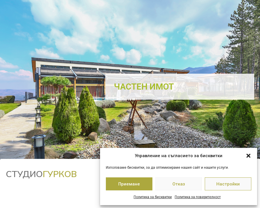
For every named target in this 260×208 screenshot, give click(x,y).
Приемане (129, 184)
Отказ (178, 184)
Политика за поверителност (198, 197)
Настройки (228, 184)
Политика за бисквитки (153, 197)
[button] (248, 156)
